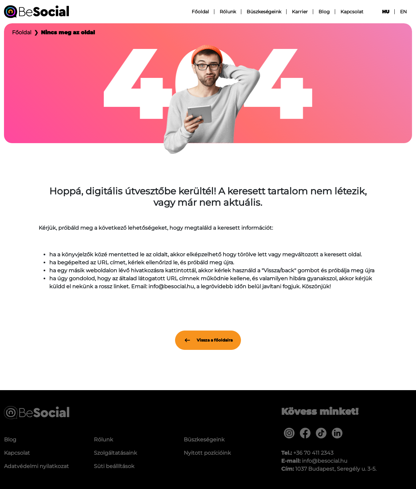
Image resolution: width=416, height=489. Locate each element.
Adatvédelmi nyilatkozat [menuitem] (36, 466)
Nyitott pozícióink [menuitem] (207, 453)
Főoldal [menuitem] (200, 12)
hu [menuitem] (385, 12)
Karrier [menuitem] (300, 12)
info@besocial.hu (324, 461)
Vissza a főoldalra (208, 340)
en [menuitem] (403, 12)
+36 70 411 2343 (313, 453)
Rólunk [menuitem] (228, 12)
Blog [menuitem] (324, 12)
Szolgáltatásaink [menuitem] (115, 453)
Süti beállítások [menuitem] (114, 466)
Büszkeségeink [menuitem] (264, 12)
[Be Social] (36, 11)
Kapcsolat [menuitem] (351, 12)
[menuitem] (289, 433)
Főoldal (21, 32)
